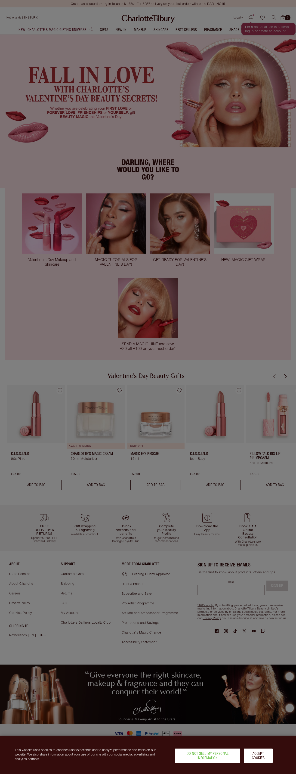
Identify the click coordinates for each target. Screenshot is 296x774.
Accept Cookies (258, 755)
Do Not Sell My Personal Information (208, 755)
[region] (148, 755)
